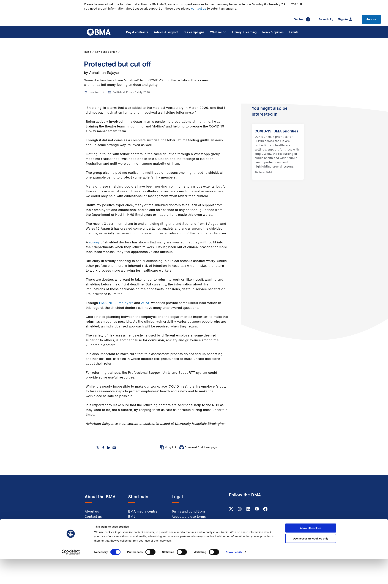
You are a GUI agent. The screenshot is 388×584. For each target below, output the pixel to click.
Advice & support (166, 32)
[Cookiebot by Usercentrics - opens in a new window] (70, 577)
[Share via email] (114, 447)
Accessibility (182, 541)
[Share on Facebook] (103, 447)
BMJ (131, 516)
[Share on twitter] (98, 447)
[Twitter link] (231, 510)
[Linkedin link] (248, 510)
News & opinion (273, 32)
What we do (218, 32)
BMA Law (135, 521)
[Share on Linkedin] (108, 447)
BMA (103, 303)
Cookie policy (182, 526)
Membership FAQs (99, 526)
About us (92, 511)
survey (94, 242)
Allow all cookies (310, 552)
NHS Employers (121, 303)
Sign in (345, 19)
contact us (198, 8)
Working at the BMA (100, 532)
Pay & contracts (137, 32)
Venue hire (136, 526)
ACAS (145, 303)
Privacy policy (183, 521)
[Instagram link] (239, 510)
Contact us (93, 516)
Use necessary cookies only (310, 563)
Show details (234, 577)
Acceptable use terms (189, 516)
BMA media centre (142, 511)
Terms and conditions (189, 511)
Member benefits (98, 521)
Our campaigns (194, 32)
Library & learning (244, 32)
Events (294, 32)
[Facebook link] (265, 510)
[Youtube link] (257, 510)
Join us (371, 19)
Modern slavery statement (184, 534)
